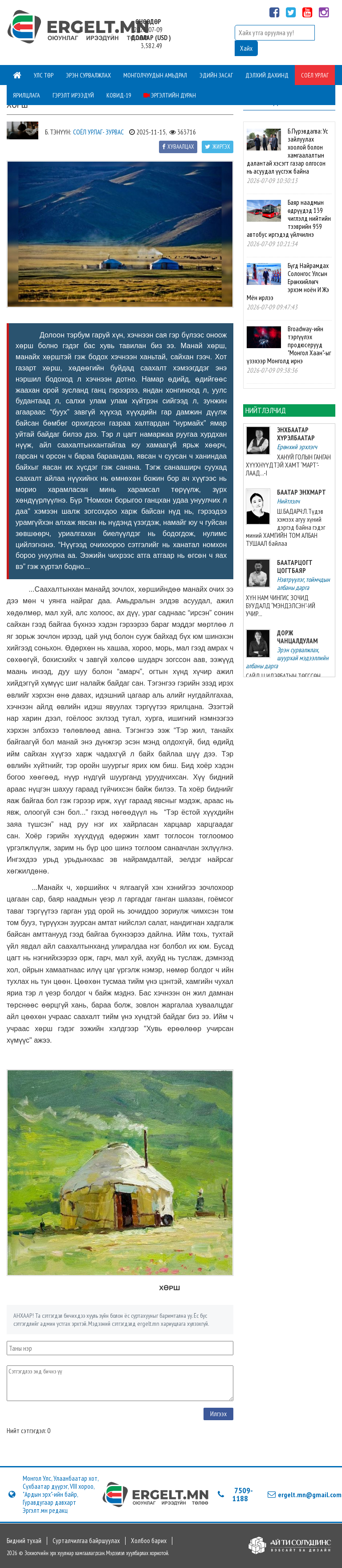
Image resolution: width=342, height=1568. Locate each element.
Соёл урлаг (315, 75)
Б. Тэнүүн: (58, 132)
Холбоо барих (149, 1541)
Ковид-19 (118, 95)
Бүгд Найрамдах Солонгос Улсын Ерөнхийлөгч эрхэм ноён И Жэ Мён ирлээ (288, 281)
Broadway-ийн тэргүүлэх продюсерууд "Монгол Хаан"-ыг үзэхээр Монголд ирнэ (288, 345)
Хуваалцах (178, 146)
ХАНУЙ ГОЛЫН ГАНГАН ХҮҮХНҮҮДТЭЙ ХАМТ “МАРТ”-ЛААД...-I (288, 465)
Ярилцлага (26, 95)
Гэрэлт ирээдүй (73, 95)
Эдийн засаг (216, 75)
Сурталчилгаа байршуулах (86, 1541)
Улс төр (43, 75)
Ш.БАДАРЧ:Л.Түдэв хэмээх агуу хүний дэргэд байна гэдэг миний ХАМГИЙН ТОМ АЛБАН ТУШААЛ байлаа (285, 527)
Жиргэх (217, 146)
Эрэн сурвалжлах (88, 75)
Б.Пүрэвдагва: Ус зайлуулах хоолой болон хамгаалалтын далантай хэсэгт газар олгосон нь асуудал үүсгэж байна (287, 151)
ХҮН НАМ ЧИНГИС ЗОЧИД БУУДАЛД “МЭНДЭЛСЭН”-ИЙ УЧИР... (280, 605)
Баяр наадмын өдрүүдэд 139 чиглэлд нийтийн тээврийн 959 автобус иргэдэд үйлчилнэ (288, 218)
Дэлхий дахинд (267, 75)
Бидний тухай (24, 1541)
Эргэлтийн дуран (169, 95)
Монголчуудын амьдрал (155, 75)
